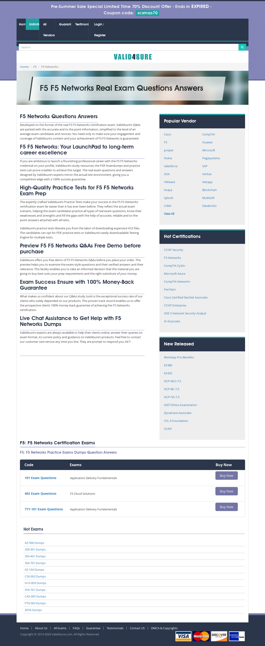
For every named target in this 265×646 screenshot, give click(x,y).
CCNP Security (173, 250)
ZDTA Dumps (33, 610)
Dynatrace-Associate (177, 413)
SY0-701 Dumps (35, 590)
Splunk (168, 198)
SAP (204, 166)
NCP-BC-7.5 (171, 389)
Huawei (207, 142)
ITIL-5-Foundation (176, 421)
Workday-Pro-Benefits (179, 357)
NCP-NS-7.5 (171, 397)
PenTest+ (170, 289)
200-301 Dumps (35, 549)
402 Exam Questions (40, 493)
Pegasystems (211, 158)
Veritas (207, 174)
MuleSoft (208, 198)
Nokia (168, 158)
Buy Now (226, 475)
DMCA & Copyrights (164, 628)
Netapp (207, 182)
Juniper (168, 150)
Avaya (168, 190)
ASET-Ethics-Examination (180, 405)
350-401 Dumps (35, 556)
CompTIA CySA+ (175, 266)
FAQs (76, 628)
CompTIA (208, 134)
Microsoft (208, 150)
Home (22, 24)
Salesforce (171, 166)
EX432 (168, 373)
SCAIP (168, 429)
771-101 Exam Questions (44, 509)
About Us (41, 628)
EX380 (168, 365)
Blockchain (209, 190)
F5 (34, 67)
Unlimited (34, 24)
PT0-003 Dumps (35, 603)
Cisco (167, 134)
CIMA (167, 206)
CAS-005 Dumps (35, 596)
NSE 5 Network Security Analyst (185, 313)
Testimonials (82, 24)
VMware (169, 182)
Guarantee (65, 24)
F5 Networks (172, 258)
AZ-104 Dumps (34, 570)
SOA (167, 174)
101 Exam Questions (40, 478)
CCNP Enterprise (175, 305)
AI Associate (172, 321)
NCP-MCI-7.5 (172, 381)
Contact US (137, 628)
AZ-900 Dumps (34, 543)
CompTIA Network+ (177, 282)
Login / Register (100, 30)
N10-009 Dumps (35, 583)
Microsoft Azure (174, 274)
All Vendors (49, 30)
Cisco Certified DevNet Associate (185, 297)
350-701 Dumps (35, 563)
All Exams (60, 628)
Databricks (209, 206)
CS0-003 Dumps (35, 576)
